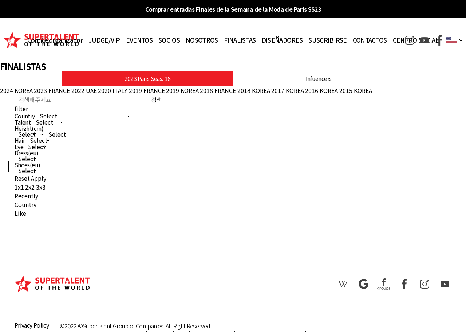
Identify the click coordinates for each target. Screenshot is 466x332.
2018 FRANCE (218, 90)
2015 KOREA (355, 90)
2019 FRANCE (147, 90)
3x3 (41, 187)
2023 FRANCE (52, 90)
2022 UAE (84, 90)
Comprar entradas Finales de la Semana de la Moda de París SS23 (233, 9)
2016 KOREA (321, 90)
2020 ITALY (112, 90)
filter (21, 108)
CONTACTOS (370, 39)
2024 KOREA (16, 90)
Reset (22, 178)
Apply (38, 178)
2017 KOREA (287, 90)
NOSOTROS (202, 39)
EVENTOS (139, 39)
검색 (156, 99)
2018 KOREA (253, 90)
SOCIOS (169, 39)
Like (20, 213)
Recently (26, 195)
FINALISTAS (240, 39)
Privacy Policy (32, 325)
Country (25, 204)
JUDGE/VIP (104, 39)
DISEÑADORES (282, 39)
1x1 (19, 187)
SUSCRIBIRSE (327, 39)
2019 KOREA (182, 90)
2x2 (30, 187)
